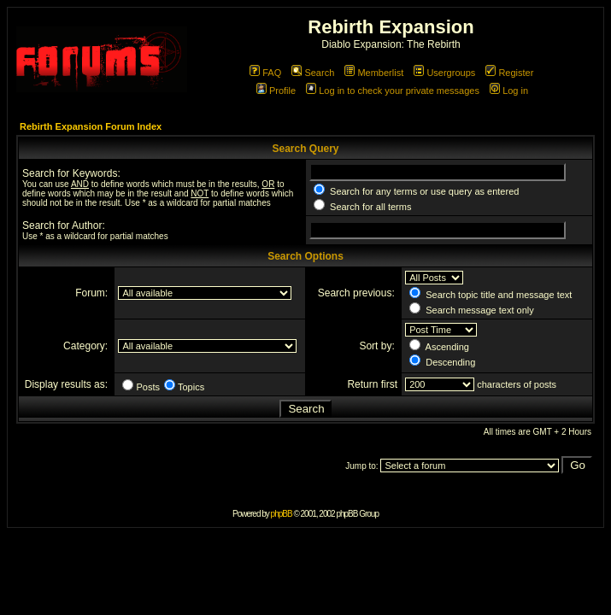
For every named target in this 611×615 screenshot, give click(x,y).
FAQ (265, 72)
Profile (276, 90)
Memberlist (373, 72)
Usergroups (444, 72)
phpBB (281, 513)
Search (312, 72)
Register (509, 72)
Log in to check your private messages (392, 90)
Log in (509, 90)
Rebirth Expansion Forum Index (91, 126)
